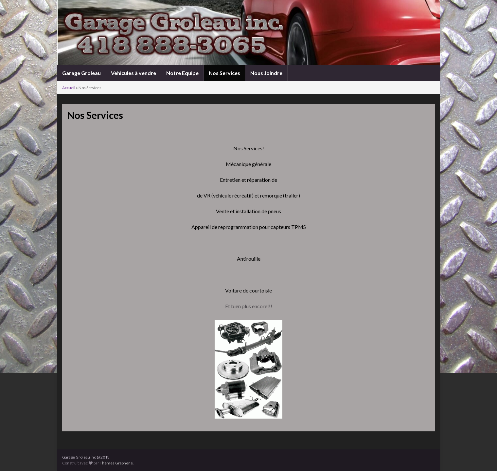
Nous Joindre (266, 73)
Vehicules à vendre (133, 73)
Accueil (68, 87)
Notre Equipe (182, 73)
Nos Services (224, 73)
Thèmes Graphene (116, 463)
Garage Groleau (81, 73)
